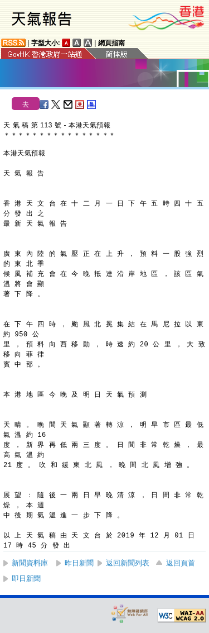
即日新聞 (26, 578)
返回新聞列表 (127, 563)
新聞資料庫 (30, 563)
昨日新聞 (79, 563)
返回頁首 (180, 563)
